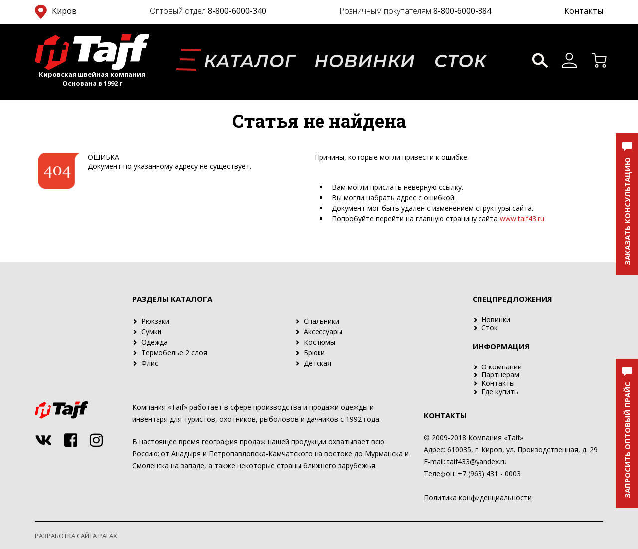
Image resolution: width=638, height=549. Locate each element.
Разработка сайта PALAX (76, 535)
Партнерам (500, 374)
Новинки (364, 61)
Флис (149, 362)
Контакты (583, 10)
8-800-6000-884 (462, 10)
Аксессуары (323, 331)
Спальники (321, 321)
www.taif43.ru (522, 218)
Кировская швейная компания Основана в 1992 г (92, 79)
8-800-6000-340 (237, 10)
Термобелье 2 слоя (174, 352)
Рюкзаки (155, 321)
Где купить (499, 391)
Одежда (154, 342)
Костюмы (319, 342)
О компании (501, 366)
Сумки (151, 331)
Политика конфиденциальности (478, 497)
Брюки (314, 352)
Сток (460, 61)
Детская (317, 362)
